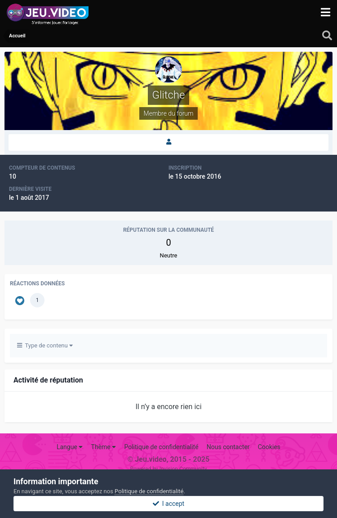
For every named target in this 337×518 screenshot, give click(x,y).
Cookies (269, 446)
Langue (70, 446)
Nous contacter (228, 446)
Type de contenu (45, 345)
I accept (168, 503)
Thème (103, 446)
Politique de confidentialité (161, 446)
